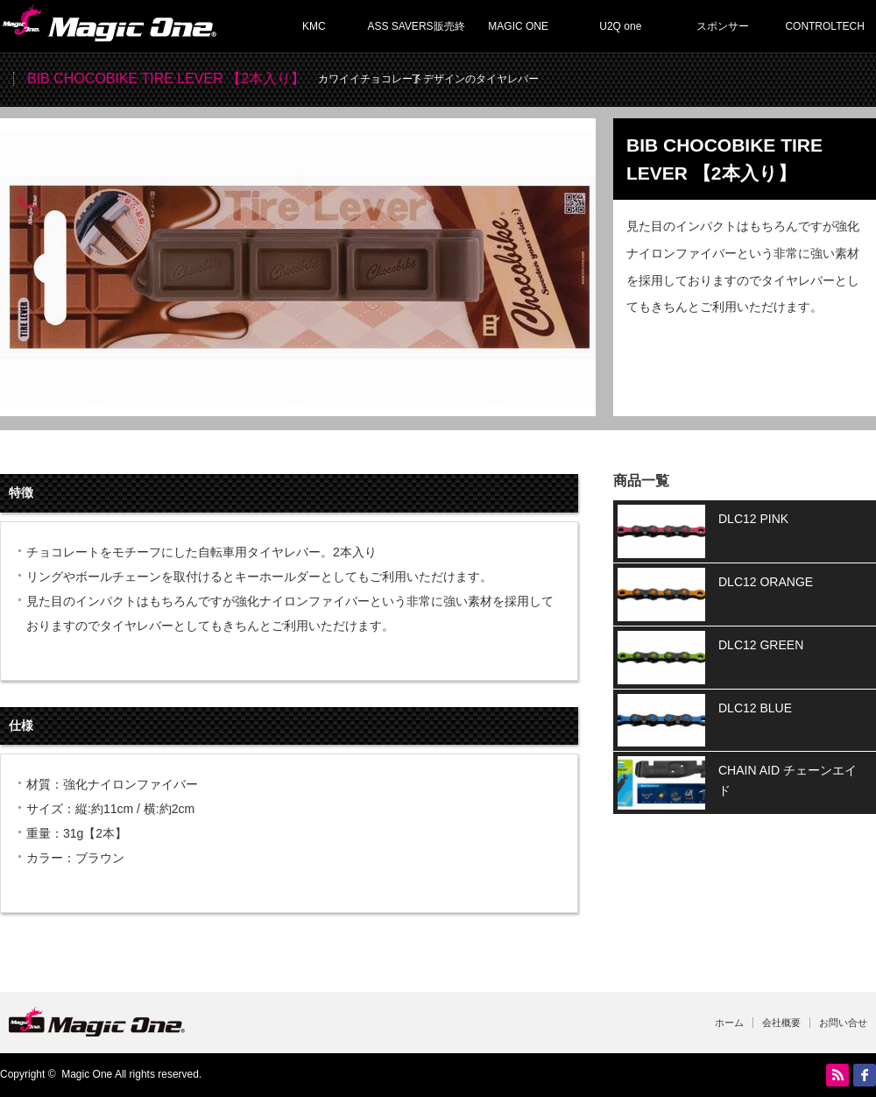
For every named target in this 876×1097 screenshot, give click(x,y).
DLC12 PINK (753, 519)
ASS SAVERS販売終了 (415, 36)
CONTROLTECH (824, 26)
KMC (314, 26)
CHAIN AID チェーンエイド (787, 779)
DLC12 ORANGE (765, 582)
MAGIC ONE (518, 26)
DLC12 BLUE (755, 708)
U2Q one (620, 26)
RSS (837, 1075)
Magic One (86, 1074)
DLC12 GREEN (760, 645)
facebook (864, 1075)
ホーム (729, 1022)
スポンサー (722, 26)
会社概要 (781, 1022)
